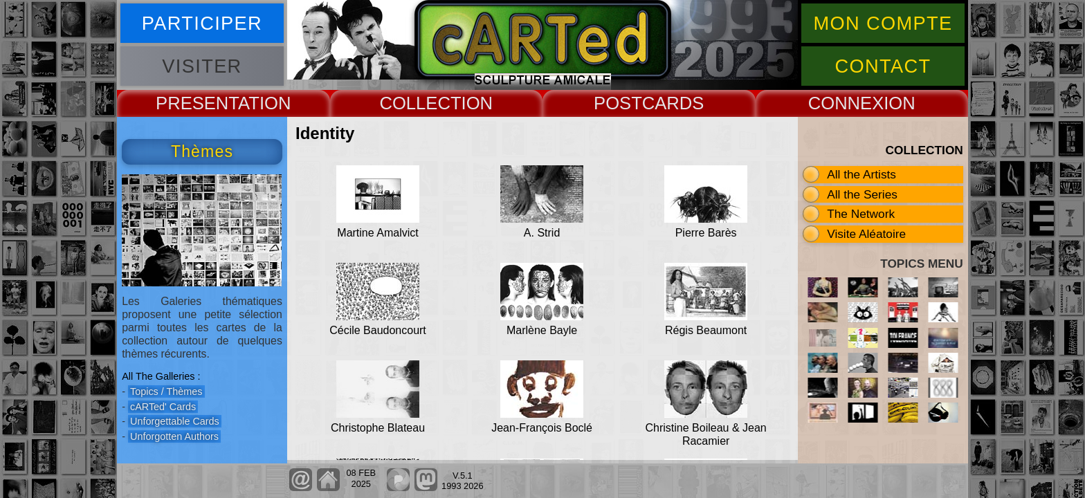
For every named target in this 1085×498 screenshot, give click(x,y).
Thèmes (202, 151)
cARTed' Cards (163, 406)
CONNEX (846, 103)
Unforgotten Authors (174, 436)
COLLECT (420, 103)
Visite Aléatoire (866, 234)
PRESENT (197, 103)
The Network (861, 214)
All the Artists (861, 174)
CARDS (673, 103)
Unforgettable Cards (174, 421)
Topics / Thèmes (166, 391)
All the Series (862, 194)
